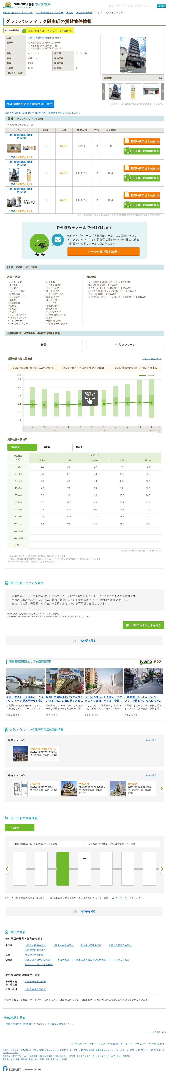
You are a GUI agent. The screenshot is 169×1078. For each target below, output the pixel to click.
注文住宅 (7, 1056)
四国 (47, 1059)
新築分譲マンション (104, 1050)
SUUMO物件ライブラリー (50, 12)
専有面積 (15, 447)
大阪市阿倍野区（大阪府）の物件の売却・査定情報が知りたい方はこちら (43, 112)
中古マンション (122, 1050)
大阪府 (69, 12)
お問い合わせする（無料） (141, 141)
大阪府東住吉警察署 (35, 981)
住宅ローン (74, 1056)
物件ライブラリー (88, 1056)
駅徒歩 (79, 447)
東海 (36, 1059)
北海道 (6, 1059)
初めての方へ (80, 1043)
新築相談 (48, 1056)
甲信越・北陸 (27, 1059)
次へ (161, 868)
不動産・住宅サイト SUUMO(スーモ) (19, 1050)
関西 (42, 1059)
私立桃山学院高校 (34, 955)
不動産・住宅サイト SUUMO (18, 12)
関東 (18, 1059)
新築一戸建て (136, 1050)
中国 (53, 1059)
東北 (12, 1059)
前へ (7, 868)
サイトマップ (98, 1043)
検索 (163, 5)
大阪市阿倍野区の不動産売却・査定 (29, 103)
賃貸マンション (51, 1050)
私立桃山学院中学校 (91, 945)
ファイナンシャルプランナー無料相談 (114, 1056)
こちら (123, 898)
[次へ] (161, 788)
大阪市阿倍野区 (84, 12)
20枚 (13, 157)
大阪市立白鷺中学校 (63, 945)
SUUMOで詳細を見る (141, 151)
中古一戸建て (149, 1050)
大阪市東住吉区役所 (35, 989)
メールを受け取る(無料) (103, 251)
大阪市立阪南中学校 (35, 950)
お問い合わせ (157, 1043)
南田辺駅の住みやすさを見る (143, 625)
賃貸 (64, 30)
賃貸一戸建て (79, 1050)
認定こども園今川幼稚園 (37, 960)
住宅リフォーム (19, 1056)
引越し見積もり (61, 1056)
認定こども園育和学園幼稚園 (91, 960)
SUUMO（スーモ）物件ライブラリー (27, 5)
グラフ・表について (152, 358)
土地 (159, 1050)
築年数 (47, 447)
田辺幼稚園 (63, 960)
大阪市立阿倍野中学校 (120, 945)
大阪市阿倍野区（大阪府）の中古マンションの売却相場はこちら (39, 1024)
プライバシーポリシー (134, 1043)
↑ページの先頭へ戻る (157, 1032)
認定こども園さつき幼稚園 (39, 964)
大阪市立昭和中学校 (35, 945)
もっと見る (151, 740)
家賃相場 (90, 1050)
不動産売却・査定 (35, 1056)
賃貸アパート (66, 1050)
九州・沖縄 (61, 1059)
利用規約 (114, 1043)
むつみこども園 (121, 960)
